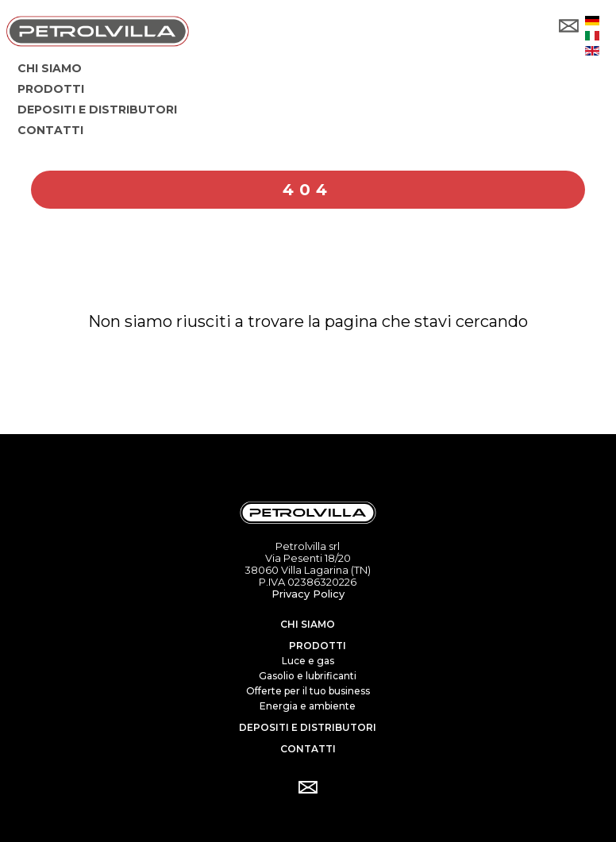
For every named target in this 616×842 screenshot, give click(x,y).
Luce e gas (308, 661)
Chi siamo (307, 624)
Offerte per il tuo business (308, 691)
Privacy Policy (308, 593)
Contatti (308, 749)
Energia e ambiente (308, 706)
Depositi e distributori (307, 727)
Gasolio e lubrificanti (307, 676)
